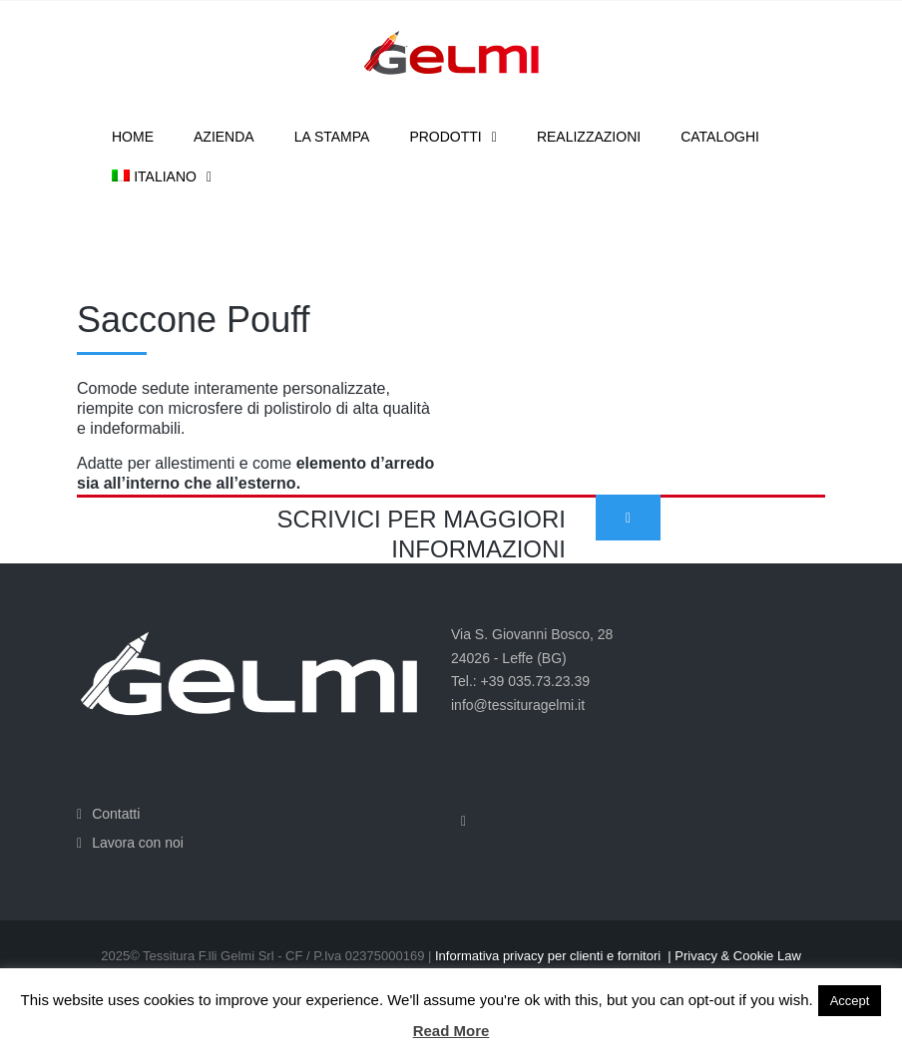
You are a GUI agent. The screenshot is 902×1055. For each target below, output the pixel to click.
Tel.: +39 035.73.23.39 (520, 681)
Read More (451, 1030)
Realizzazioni (589, 137)
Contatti (116, 814)
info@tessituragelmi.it (518, 705)
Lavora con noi (138, 843)
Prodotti (445, 137)
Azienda (224, 137)
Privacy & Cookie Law (737, 955)
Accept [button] (850, 1000)
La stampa (332, 137)
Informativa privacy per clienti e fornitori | (555, 955)
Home (133, 137)
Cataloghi (719, 137)
